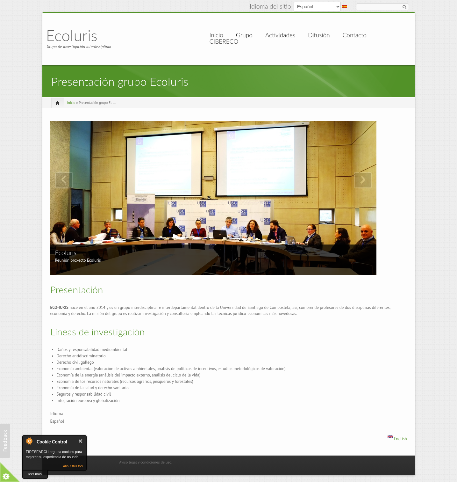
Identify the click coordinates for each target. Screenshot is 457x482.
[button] (5, 441)
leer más (35, 474)
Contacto (355, 35)
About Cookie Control (29, 440)
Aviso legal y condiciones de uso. (145, 462)
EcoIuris (71, 35)
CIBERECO (224, 41)
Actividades (280, 35)
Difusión (319, 35)
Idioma (56, 413)
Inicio (216, 35)
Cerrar (81, 441)
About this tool (73, 466)
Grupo (244, 35)
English (397, 439)
